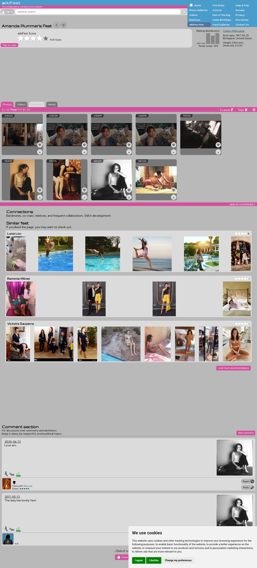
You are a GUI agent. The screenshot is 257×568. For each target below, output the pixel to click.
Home (197, 5)
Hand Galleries (221, 25)
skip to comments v (242, 204)
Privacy (240, 15)
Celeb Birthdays (221, 20)
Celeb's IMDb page (234, 31)
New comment (245, 433)
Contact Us (242, 25)
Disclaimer (242, 20)
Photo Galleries (198, 10)
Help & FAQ (242, 5)
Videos (193, 15)
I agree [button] (139, 560)
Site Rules (218, 5)
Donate (240, 10)
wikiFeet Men (196, 25)
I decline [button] (153, 560)
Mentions (194, 20)
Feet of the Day (221, 15)
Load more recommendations (233, 368)
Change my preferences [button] (178, 560)
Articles (217, 10)
